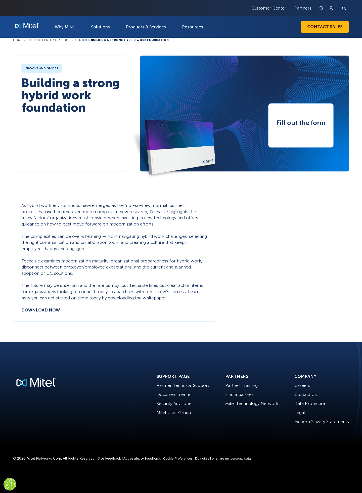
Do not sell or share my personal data (223, 458)
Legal (299, 412)
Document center (174, 394)
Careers (302, 385)
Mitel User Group (174, 412)
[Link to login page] (331, 8)
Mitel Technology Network (251, 403)
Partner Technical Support (183, 385)
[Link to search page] (322, 8)
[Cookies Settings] (10, 484)
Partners (302, 8)
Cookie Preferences (178, 458)
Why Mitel (65, 26)
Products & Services (146, 26)
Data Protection (310, 403)
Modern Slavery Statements (321, 421)
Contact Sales (325, 26)
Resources (192, 26)
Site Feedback (109, 458)
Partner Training (241, 385)
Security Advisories (175, 403)
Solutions (100, 26)
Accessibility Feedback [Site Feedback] (142, 458)
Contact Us (305, 394)
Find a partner (239, 394)
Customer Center (268, 8)
